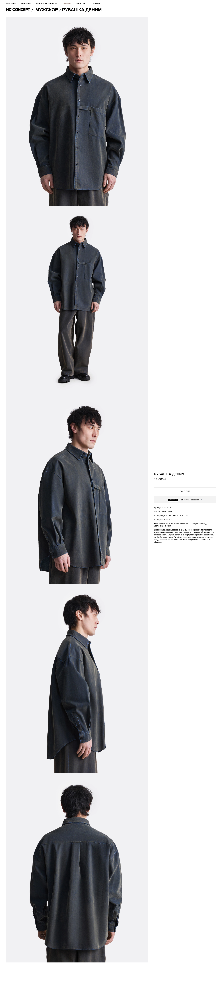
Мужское (11, 3)
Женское (26, 3)
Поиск (95, 3)
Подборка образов (47, 3)
